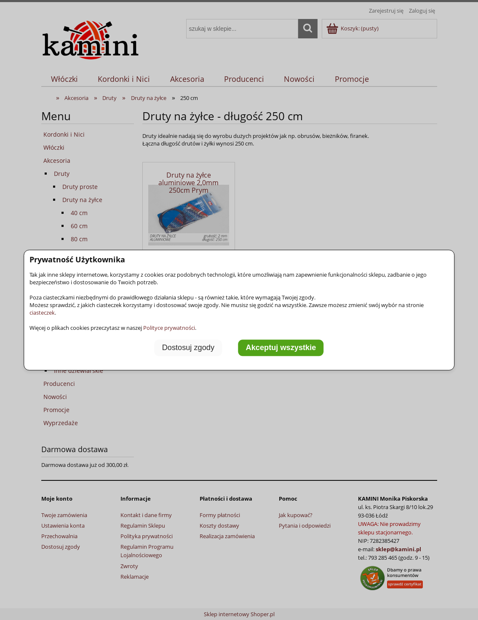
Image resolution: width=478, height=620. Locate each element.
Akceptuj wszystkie (281, 348)
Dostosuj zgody (188, 348)
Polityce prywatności (169, 328)
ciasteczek (42, 312)
